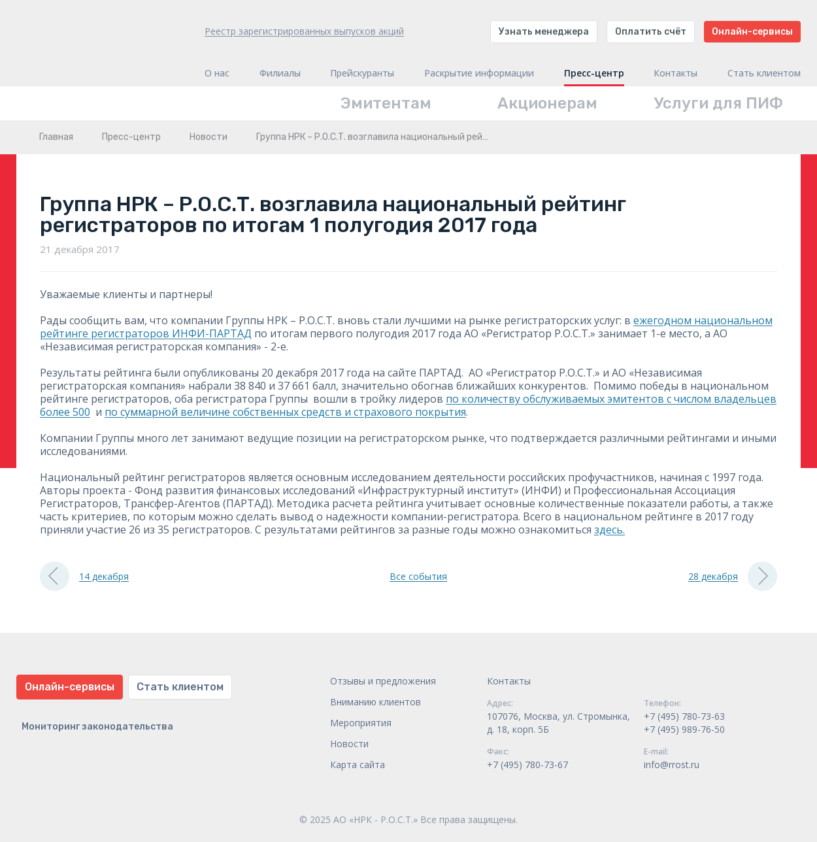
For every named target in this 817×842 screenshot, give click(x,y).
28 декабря (732, 576)
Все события (418, 576)
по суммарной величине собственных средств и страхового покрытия (285, 412)
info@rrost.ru (671, 764)
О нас (217, 73)
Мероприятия (361, 722)
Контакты (675, 73)
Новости (208, 137)
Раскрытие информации (479, 73)
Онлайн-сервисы (752, 31)
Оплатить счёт (650, 31)
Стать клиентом (764, 73)
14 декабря (84, 576)
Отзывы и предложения (383, 681)
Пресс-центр (594, 73)
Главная (56, 137)
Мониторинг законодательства (97, 726)
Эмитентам (386, 103)
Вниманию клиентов (375, 702)
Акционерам (547, 103)
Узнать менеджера (544, 31)
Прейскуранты (362, 73)
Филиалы (280, 73)
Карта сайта (357, 764)
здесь (608, 529)
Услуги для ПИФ (718, 103)
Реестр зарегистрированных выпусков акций (304, 31)
